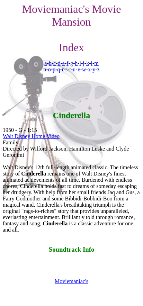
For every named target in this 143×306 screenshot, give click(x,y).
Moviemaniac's (71, 281)
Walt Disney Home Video (31, 136)
